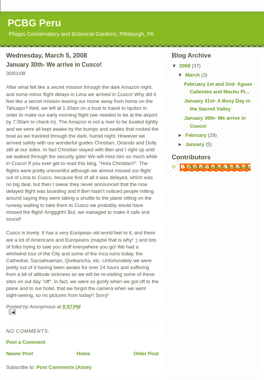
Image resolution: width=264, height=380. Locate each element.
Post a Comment (25, 342)
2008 (185, 66)
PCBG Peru (34, 23)
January (195, 144)
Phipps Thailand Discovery (219, 167)
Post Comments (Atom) (64, 367)
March (193, 75)
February (196, 135)
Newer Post (19, 353)
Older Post (146, 353)
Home (83, 353)
